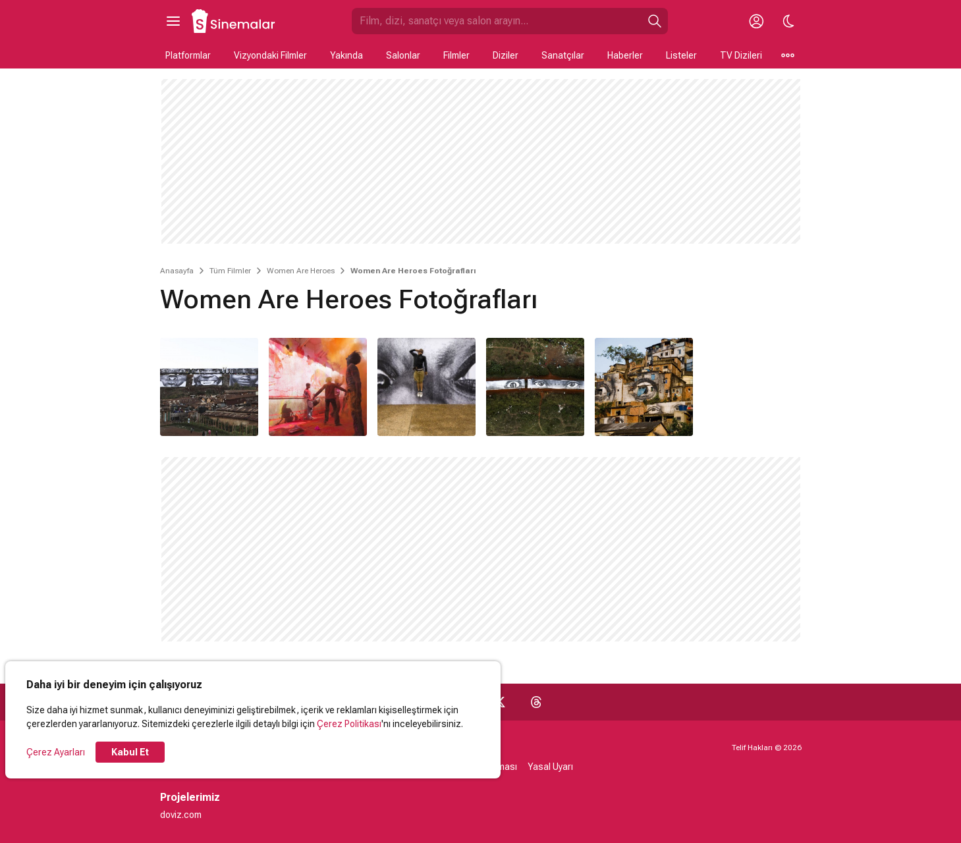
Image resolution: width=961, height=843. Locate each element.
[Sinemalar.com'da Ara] (497, 21)
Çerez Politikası (349, 724)
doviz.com (181, 814)
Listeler (681, 55)
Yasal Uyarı (550, 766)
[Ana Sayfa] (234, 21)
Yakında (346, 55)
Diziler (505, 55)
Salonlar (403, 55)
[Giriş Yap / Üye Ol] (757, 21)
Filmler (456, 55)
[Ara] (655, 21)
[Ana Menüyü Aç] (173, 21)
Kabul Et (130, 752)
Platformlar (188, 55)
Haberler (625, 55)
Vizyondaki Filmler (270, 55)
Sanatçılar (562, 55)
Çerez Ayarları (55, 752)
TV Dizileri (741, 55)
